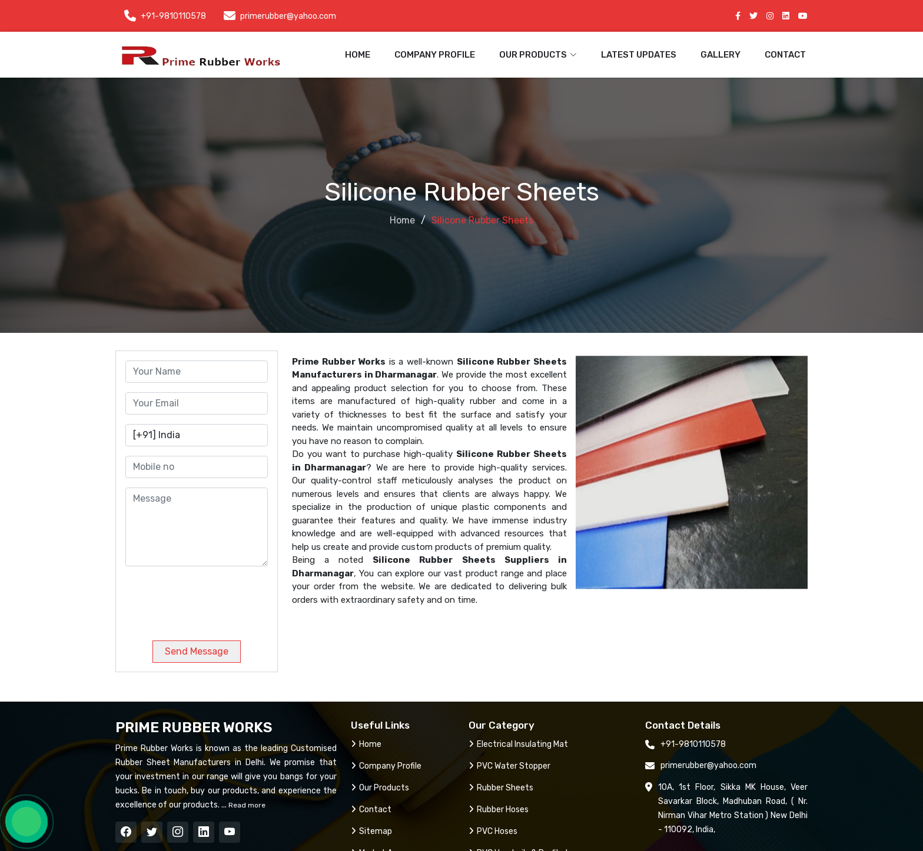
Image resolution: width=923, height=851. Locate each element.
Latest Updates (638, 54)
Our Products (380, 787)
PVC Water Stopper (509, 766)
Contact (785, 54)
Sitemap (371, 831)
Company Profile (434, 54)
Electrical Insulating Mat (518, 744)
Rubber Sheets (501, 787)
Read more (246, 805)
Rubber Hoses (499, 809)
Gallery (720, 54)
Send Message (196, 651)
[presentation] (205, 599)
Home (357, 54)
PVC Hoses (493, 831)
